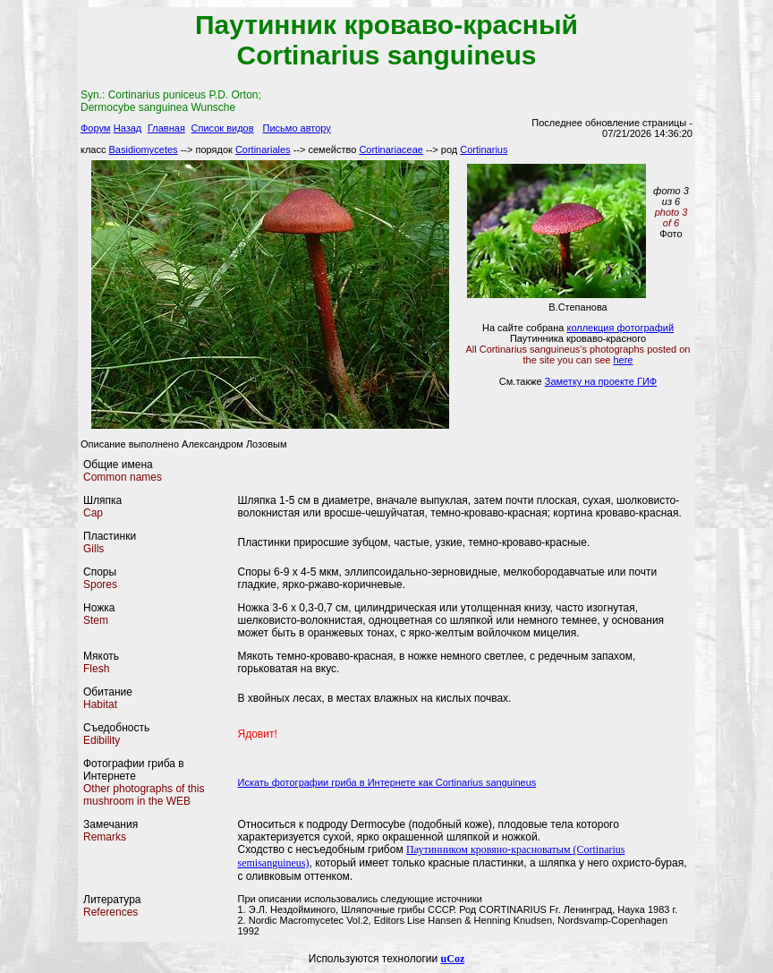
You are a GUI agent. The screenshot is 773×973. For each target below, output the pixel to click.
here (623, 359)
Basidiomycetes (143, 149)
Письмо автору (297, 128)
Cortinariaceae (391, 149)
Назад (128, 128)
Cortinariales (263, 149)
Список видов (222, 128)
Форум (95, 128)
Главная (166, 128)
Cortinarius (483, 149)
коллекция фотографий (620, 327)
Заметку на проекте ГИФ (601, 381)
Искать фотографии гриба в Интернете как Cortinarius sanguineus (387, 782)
